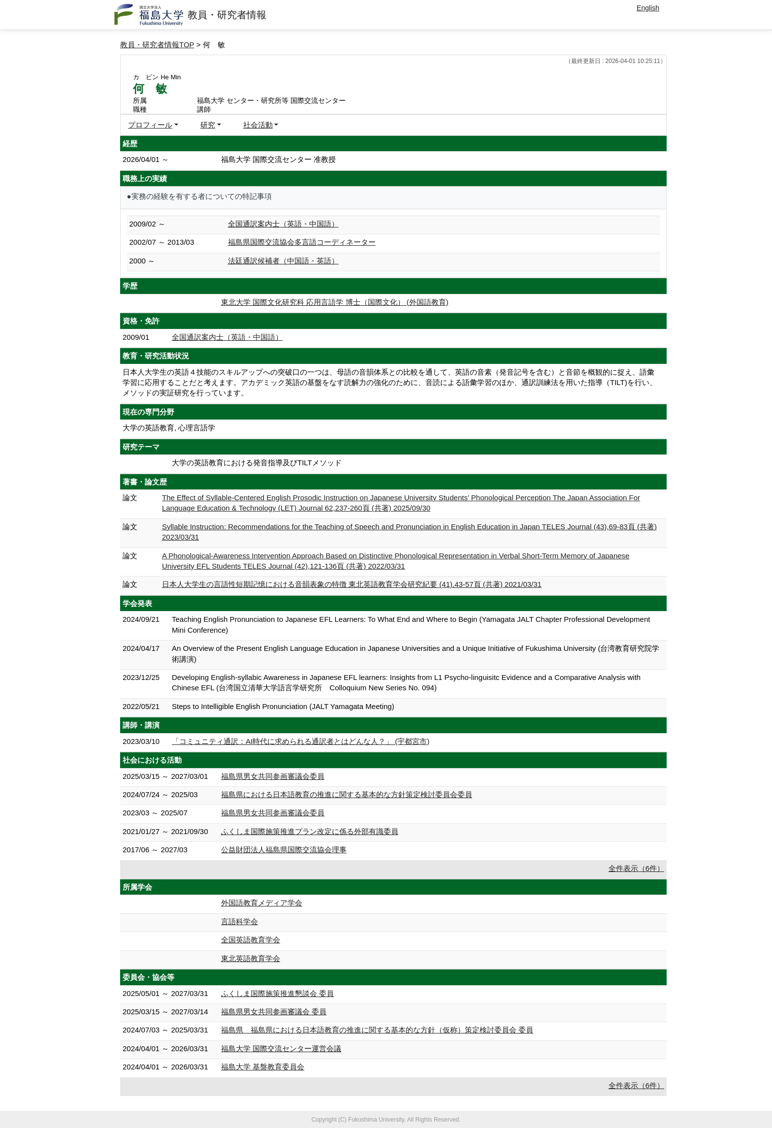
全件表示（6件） (636, 868)
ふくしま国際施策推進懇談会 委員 (277, 993)
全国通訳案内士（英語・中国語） (283, 224)
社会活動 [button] (258, 125)
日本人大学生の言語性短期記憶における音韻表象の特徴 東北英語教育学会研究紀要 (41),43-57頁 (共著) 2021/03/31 (352, 584)
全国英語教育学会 (250, 939)
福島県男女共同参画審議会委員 (272, 776)
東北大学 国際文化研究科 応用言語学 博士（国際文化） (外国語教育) (335, 302)
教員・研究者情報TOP (157, 44)
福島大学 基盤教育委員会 (262, 1067)
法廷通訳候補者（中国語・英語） (283, 261)
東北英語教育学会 (250, 958)
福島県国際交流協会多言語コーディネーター (302, 242)
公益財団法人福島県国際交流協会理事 (284, 849)
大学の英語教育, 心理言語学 (169, 427)
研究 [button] (207, 125)
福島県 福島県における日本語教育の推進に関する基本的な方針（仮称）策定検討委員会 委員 (377, 1030)
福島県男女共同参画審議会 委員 (273, 1011)
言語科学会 (239, 921)
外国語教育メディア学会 (261, 903)
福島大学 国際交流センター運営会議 (281, 1048)
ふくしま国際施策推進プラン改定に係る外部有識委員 (309, 831)
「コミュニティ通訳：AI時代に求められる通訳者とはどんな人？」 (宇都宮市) (300, 741)
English (648, 8)
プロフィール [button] (150, 125)
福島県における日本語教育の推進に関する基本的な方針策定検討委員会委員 (346, 794)
